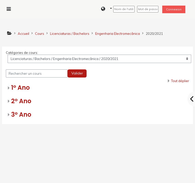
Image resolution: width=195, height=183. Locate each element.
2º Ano (21, 101)
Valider (77, 73)
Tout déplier (180, 81)
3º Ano (21, 114)
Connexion (174, 9)
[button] (106, 9)
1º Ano (20, 87)
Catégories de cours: (22, 53)
